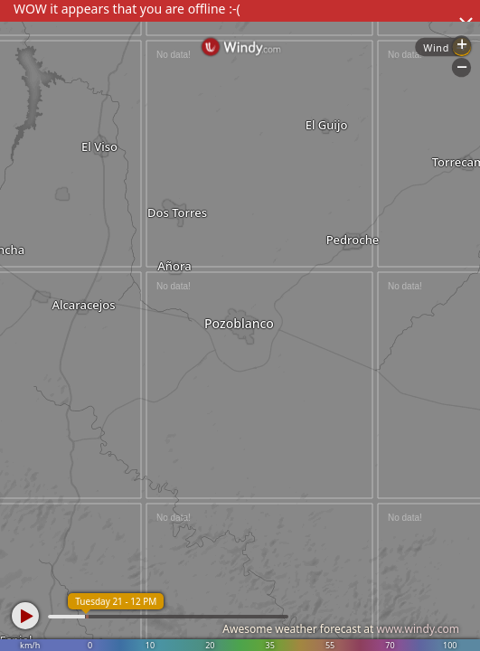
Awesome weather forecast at (340, 629)
